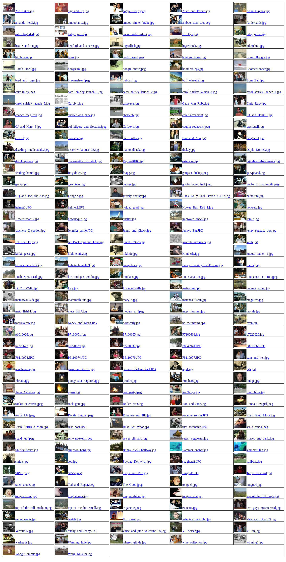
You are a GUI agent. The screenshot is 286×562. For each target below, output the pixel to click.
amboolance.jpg (71, 22)
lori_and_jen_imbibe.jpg (77, 276)
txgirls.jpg (68, 519)
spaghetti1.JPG (185, 461)
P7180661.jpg (185, 334)
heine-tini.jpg (249, 196)
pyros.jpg (67, 392)
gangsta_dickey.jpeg (189, 172)
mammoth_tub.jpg (73, 300)
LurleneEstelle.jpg (128, 288)
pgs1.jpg (181, 369)
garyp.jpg (15, 184)
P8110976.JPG (126, 357)
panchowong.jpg (19, 369)
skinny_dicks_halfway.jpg (133, 450)
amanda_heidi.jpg (20, 22)
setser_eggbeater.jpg (189, 438)
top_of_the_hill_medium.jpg (27, 507)
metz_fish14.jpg (19, 311)
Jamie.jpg (246, 219)
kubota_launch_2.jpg (22, 265)
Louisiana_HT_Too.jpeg (256, 276)
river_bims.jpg (249, 392)
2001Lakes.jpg (18, 11)
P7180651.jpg (70, 334)
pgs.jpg (245, 369)
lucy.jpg (66, 288)
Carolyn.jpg (69, 103)
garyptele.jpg (70, 184)
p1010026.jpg (18, 334)
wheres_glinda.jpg (128, 542)
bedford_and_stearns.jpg (77, 45)
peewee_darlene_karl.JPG (133, 369)
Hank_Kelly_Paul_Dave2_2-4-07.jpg (200, 196)
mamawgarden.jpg (252, 288)
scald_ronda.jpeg (251, 427)
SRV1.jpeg (16, 473)
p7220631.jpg (125, 346)
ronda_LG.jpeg (19, 415)
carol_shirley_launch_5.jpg (26, 103)
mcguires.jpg (248, 300)
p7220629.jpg (70, 346)
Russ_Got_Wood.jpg (129, 427)
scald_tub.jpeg (18, 438)
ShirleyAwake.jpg (20, 450)
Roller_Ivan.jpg (126, 403)
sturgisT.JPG (184, 473)
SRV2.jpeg (68, 473)
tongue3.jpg (183, 484)
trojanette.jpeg (125, 507)
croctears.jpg (69, 138)
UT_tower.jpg (125, 519)
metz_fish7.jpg (71, 311)
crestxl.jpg (16, 138)
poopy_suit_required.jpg (77, 380)
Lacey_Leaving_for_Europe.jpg (196, 265)
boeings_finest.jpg (188, 57)
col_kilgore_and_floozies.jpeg (80, 126)
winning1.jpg (248, 542)
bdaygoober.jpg (250, 34)
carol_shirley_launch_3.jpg (193, 92)
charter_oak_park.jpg (75, 115)
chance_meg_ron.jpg (22, 115)
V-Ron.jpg (247, 531)
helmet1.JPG (17, 207)
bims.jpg (67, 57)
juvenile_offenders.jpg (190, 242)
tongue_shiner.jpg (127, 496)
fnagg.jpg (122, 172)
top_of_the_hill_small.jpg (78, 507)
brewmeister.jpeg (72, 80)
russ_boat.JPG (70, 427)
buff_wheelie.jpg (187, 80)
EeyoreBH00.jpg (127, 161)
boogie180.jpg (70, 68)
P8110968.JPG (249, 346)
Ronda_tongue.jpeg (74, 415)
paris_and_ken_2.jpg (75, 369)
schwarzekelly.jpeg (73, 438)
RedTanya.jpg (185, 392)
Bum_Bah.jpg (249, 80)
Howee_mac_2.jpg (21, 219)
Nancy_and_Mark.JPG (76, 323)
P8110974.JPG (71, 357)
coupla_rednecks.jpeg (190, 126)
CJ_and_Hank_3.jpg (22, 126)
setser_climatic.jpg (128, 438)
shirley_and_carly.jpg (254, 438)
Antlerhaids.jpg (250, 22)
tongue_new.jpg (71, 496)
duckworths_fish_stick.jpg (78, 161)
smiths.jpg (15, 461)
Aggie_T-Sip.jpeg (127, 11)
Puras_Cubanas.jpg (21, 392)
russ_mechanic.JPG (188, 427)
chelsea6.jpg (124, 115)
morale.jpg (247, 311)
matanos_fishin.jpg (188, 300)
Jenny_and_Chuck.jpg (130, 230)
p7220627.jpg (18, 346)
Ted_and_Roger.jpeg (74, 484)
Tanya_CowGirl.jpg (253, 473)
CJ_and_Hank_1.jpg (253, 115)
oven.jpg (246, 323)
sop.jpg (66, 461)
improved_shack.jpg (189, 219)
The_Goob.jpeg (126, 484)
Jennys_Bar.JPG (186, 230)
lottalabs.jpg (124, 276)
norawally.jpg (125, 323)
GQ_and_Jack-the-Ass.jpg (26, 196)
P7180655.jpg (125, 334)
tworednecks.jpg (19, 519)
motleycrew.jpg (19, 323)
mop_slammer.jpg (187, 311)
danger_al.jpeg (249, 138)
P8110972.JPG (18, 357)
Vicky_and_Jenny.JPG (76, 531)
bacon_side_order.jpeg (130, 34)
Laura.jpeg (247, 265)
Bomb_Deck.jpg (19, 68)
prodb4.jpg (123, 380)
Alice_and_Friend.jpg (190, 11)
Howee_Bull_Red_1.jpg (191, 207)
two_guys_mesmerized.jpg (257, 507)
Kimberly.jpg (184, 253)
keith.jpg (246, 242)
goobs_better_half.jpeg (191, 184)
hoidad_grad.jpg (126, 207)
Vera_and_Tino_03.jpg (255, 519)
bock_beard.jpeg (127, 57)
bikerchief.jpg (249, 45)
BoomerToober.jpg (252, 68)
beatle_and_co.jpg (21, 45)
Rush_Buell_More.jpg (254, 415)
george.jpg (123, 184)
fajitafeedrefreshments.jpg (257, 161)
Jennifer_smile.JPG (74, 230)
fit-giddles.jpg (70, 172)
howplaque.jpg (71, 219)
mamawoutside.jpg (21, 300)
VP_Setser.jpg (185, 531)
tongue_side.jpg (186, 496)
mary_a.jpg (123, 300)
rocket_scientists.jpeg (23, 403)
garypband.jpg (249, 172)
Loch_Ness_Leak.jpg (22, 276)
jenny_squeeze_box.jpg (255, 230)
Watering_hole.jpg (73, 542)
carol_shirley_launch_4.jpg (257, 92)
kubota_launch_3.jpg (75, 265)
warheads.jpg (17, 542)
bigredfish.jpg (125, 45)
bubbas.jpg (123, 80)
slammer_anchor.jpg (189, 450)
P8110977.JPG (185, 357)
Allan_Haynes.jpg (252, 11)
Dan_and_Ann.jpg (188, 138)
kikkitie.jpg (123, 253)
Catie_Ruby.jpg (250, 103)
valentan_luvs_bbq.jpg (190, 519)
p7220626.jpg (249, 334)
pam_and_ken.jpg (251, 357)
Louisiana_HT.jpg (187, 276)
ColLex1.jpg (124, 126)
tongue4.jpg (248, 484)
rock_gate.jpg (70, 403)
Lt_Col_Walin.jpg (20, 288)
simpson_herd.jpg (73, 450)
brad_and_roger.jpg (21, 80)
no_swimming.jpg (187, 323)
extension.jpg (184, 161)
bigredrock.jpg (185, 45)
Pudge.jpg (246, 380)
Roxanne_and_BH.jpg (130, 415)
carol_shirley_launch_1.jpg (79, 92)
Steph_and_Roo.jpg (129, 473)
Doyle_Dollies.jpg (252, 149)
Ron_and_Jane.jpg (188, 403)
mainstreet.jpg (185, 288)
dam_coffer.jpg (126, 138)
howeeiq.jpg (248, 207)
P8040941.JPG (185, 346)
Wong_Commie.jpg (21, 554)
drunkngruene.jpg (20, 161)
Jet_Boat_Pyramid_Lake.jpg (79, 242)
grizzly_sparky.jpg (128, 196)
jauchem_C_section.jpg (24, 230)
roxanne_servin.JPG (189, 415)
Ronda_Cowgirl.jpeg (253, 403)
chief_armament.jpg (189, 115)
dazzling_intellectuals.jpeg (26, 149)
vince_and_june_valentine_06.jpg (138, 531)
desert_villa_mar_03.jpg (77, 149)
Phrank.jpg (16, 380)
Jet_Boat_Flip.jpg (20, 242)
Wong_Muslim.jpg (73, 554)
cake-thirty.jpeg (19, 92)
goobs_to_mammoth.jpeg (256, 184)
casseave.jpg (124, 103)
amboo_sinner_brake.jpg (132, 22)
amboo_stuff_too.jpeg (190, 22)
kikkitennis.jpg (71, 253)
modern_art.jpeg (127, 311)
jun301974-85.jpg (127, 242)
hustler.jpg (123, 219)
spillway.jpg (248, 461)
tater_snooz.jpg (19, 484)
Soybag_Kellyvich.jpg (130, 461)
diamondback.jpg (127, 149)
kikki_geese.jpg (19, 253)
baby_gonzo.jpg (71, 34)
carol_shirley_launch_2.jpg (133, 92)
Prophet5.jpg (184, 380)
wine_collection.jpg (189, 542)
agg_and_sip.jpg (72, 11)
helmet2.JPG (69, 207)
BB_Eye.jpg (184, 34)
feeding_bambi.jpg (21, 172)
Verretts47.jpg (18, 531)
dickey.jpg (182, 149)
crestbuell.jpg (249, 126)
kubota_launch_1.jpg (253, 253)
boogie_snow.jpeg (128, 68)
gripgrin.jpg (69, 196)
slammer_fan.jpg (251, 450)
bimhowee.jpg (18, 57)
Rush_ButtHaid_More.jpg (25, 427)
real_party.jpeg (126, 392)
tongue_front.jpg (20, 496)
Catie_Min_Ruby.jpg (189, 103)
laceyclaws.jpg (126, 265)
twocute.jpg (183, 507)
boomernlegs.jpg (187, 68)
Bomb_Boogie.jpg (252, 57)
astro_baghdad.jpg (21, 34)
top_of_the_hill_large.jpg (256, 496)
